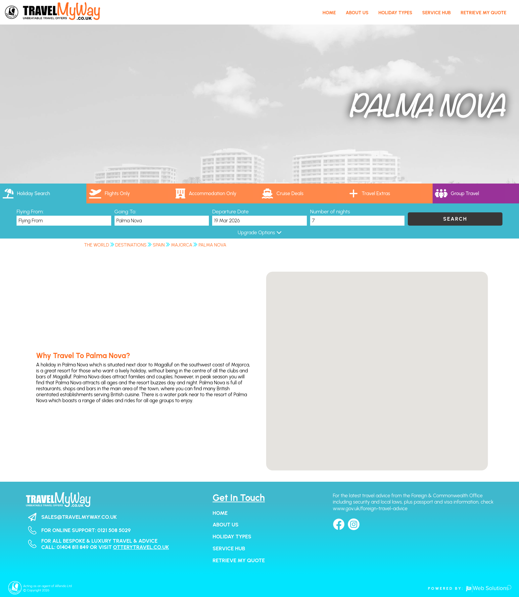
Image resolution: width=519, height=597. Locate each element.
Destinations (130, 245)
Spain (159, 245)
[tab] (43, 193)
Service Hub (228, 548)
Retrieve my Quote (238, 560)
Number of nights (330, 211)
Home (220, 513)
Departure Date (230, 211)
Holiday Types (231, 536)
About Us (225, 524)
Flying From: (30, 211)
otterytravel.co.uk (141, 547)
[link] (303, 193)
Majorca (181, 245)
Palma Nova (212, 245)
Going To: (125, 211)
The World (96, 245)
